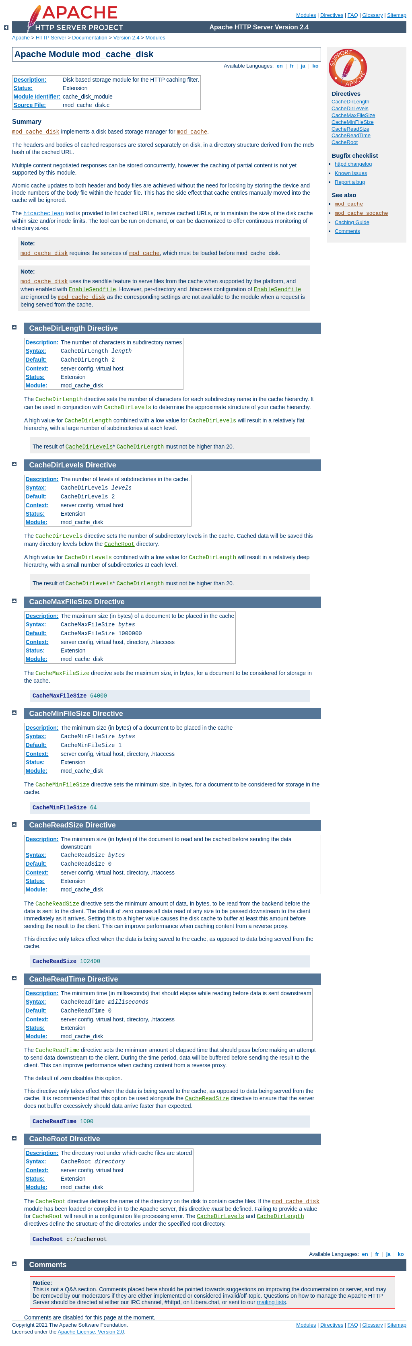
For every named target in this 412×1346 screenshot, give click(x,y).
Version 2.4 (126, 38)
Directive (102, 328)
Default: (36, 359)
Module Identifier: (37, 96)
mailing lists (271, 1302)
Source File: (30, 105)
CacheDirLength (350, 102)
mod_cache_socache (361, 213)
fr (291, 66)
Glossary (372, 15)
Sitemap (396, 15)
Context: (37, 368)
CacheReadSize (350, 129)
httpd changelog (353, 164)
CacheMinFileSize (353, 122)
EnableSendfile (92, 289)
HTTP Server (51, 38)
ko (315, 66)
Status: (23, 88)
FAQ (353, 15)
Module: (36, 385)
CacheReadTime (351, 135)
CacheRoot (345, 142)
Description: (30, 79)
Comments (347, 231)
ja (303, 66)
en (279, 66)
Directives (331, 15)
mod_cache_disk (36, 132)
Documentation (89, 38)
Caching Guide (352, 222)
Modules (306, 15)
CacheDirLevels (350, 108)
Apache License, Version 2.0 (91, 1332)
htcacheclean (43, 213)
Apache (21, 38)
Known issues (351, 173)
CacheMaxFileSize (353, 115)
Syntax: (36, 351)
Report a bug (350, 182)
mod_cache (192, 132)
